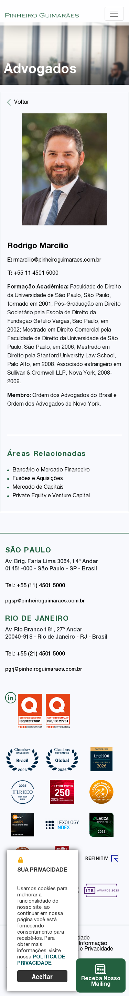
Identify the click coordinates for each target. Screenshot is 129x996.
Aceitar (42, 977)
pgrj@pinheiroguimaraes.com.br (43, 669)
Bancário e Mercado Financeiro (51, 470)
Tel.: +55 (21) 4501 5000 (35, 654)
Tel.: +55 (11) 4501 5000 (35, 586)
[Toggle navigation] (114, 14)
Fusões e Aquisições (37, 479)
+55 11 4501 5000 (32, 273)
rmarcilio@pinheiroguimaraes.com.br (54, 260)
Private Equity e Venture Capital (51, 496)
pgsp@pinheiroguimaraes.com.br (45, 601)
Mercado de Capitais (38, 487)
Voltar (21, 102)
